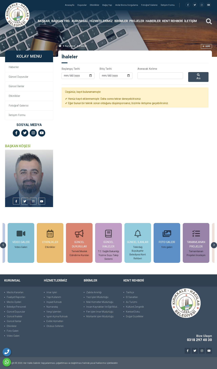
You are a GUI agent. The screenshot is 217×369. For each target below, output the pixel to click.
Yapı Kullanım (53, 297)
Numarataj (52, 306)
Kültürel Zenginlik (135, 306)
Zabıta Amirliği (94, 292)
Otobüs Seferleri (55, 326)
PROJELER (136, 21)
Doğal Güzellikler (134, 316)
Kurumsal (70, 46)
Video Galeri (13, 335)
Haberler (14, 67)
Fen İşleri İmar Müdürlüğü (99, 311)
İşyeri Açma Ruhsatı (57, 316)
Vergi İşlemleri (53, 311)
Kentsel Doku (133, 311)
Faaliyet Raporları (16, 297)
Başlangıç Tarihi (71, 68)
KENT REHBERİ (172, 21)
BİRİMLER (121, 21)
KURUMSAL (80, 21)
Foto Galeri (12, 330)
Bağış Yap (107, 5)
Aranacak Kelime (147, 68)
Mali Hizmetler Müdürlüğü (99, 302)
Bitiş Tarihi (106, 68)
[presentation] (3, 245)
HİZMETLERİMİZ (101, 21)
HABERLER (153, 21)
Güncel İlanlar (16, 86)
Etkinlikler (95, 5)
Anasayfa (70, 5)
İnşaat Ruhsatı (54, 302)
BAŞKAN (44, 21)
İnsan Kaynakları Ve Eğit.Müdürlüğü (103, 306)
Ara (198, 76)
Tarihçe (130, 292)
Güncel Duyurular (18, 76)
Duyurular (82, 5)
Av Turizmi (131, 302)
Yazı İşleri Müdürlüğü (97, 297)
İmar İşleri (51, 292)
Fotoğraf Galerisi (149, 5)
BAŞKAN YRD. (60, 21)
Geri (206, 46)
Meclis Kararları (15, 292)
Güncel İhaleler (14, 316)
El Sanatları (132, 297)
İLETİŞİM (190, 21)
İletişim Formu (168, 5)
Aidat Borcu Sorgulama (127, 5)
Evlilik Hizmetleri (54, 321)
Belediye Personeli (16, 306)
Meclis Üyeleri (14, 302)
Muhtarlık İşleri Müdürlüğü (100, 316)
